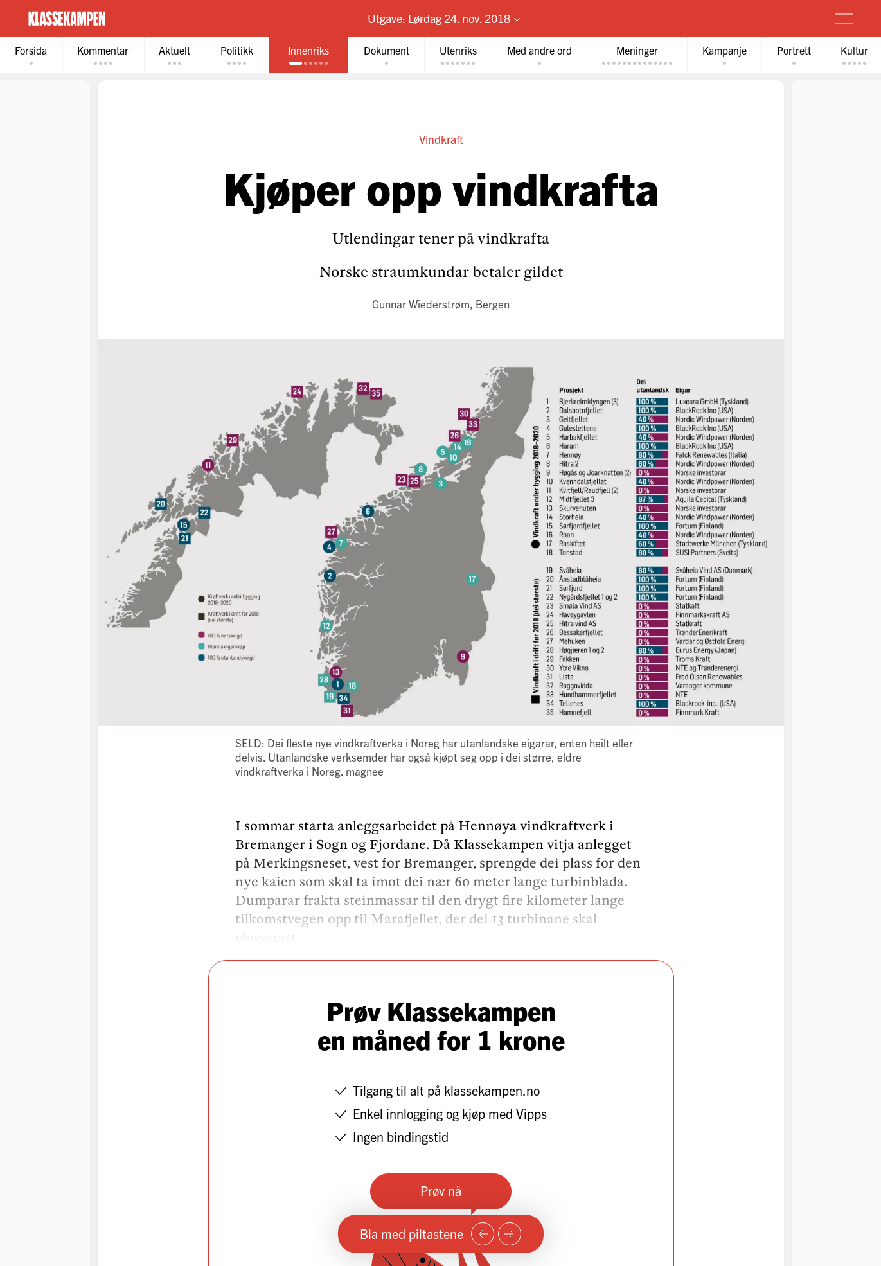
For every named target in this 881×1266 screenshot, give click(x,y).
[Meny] (844, 18)
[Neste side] (509, 1233)
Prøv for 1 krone (767, 18)
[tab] (33, 55)
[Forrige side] (482, 1233)
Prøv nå (440, 1192)
